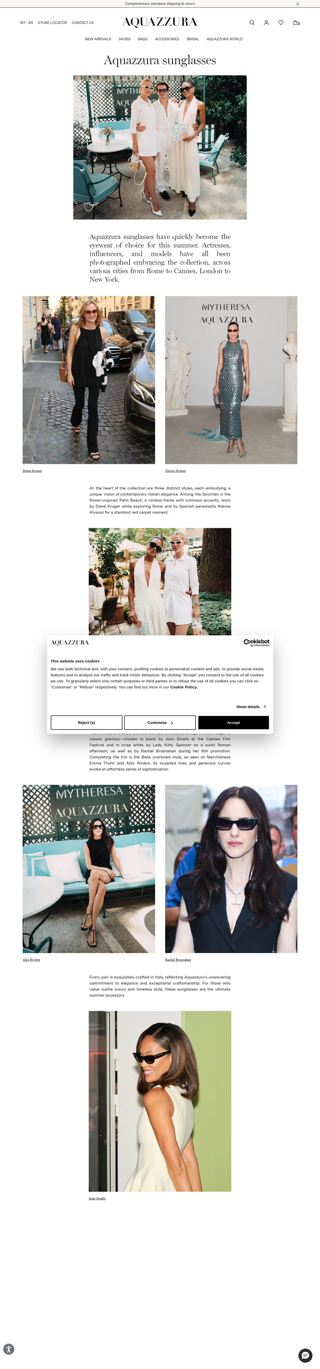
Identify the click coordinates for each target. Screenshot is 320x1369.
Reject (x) (86, 722)
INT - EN (26, 23)
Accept (233, 722)
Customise (160, 722)
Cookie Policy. (184, 687)
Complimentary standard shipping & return (160, 4)
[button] (297, 4)
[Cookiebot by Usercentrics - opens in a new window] (247, 643)
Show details (248, 707)
